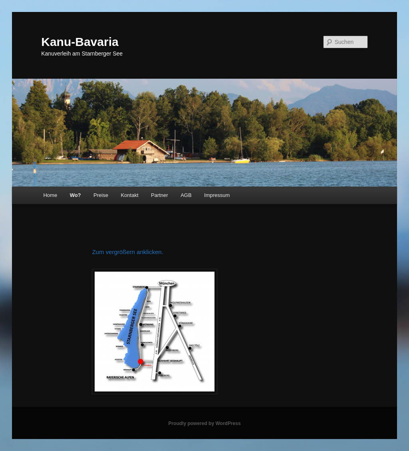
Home (50, 195)
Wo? (75, 195)
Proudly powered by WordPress (204, 423)
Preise (100, 195)
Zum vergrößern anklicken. (127, 251)
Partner (159, 195)
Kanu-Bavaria (79, 41)
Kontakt (129, 195)
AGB (186, 195)
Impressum (217, 195)
